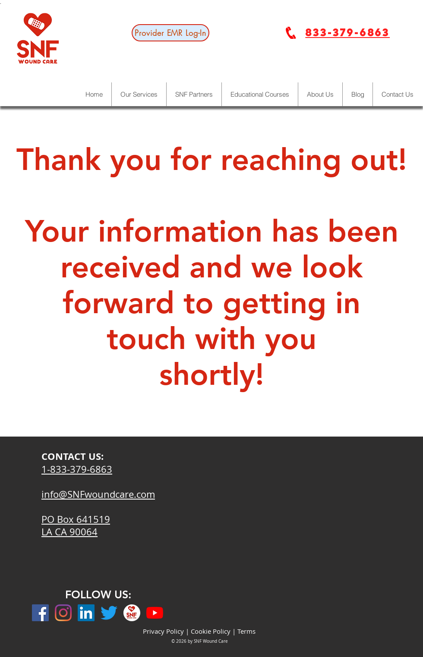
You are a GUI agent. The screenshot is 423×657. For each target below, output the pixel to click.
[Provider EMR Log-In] (170, 32)
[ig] (131, 612)
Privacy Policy (163, 631)
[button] (320, 94)
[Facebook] (40, 612)
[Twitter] (109, 612)
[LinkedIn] (86, 612)
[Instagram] (63, 612)
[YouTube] (154, 612)
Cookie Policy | (214, 631)
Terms (246, 631)
